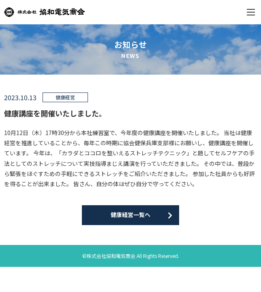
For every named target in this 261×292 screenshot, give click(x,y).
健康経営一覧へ (130, 214)
